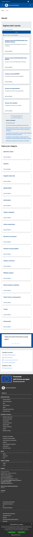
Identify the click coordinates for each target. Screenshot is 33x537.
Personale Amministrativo (8, 409)
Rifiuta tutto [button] (21, 532)
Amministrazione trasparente (9, 513)
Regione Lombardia (6, 1)
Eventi (4, 465)
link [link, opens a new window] (28, 529)
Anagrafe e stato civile (7, 417)
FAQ (4, 505)
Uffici (4, 403)
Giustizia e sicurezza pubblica (9, 438)
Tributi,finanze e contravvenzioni (9, 440)
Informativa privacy (7, 515)
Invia (17, 32)
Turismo (4, 428)
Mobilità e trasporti (7, 430)
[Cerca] (30, 5)
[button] (16, 535)
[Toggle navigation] (2, 5)
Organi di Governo (6, 399)
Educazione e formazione (8, 436)
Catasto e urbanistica (7, 426)
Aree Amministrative (7, 401)
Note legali (5, 521)
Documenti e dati (6, 411)
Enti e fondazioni (6, 405)
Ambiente (5, 442)
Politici (4, 407)
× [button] (31, 523)
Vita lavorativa (6, 421)
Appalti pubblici (6, 424)
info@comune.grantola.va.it (7, 483)
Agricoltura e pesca (7, 448)
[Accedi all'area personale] (28, 1)
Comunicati (5, 455)
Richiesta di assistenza (7, 507)
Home (2, 10)
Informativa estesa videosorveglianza (10, 519)
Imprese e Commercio (7, 422)
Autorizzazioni (6, 446)
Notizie (4, 454)
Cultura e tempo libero (7, 419)
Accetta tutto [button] (12, 532)
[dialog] (16, 530)
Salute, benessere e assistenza (9, 444)
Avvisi (4, 457)
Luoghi (4, 463)
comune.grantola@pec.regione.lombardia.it (12, 480)
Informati (5, 517)
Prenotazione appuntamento (9, 502)
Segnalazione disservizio (8, 503)
